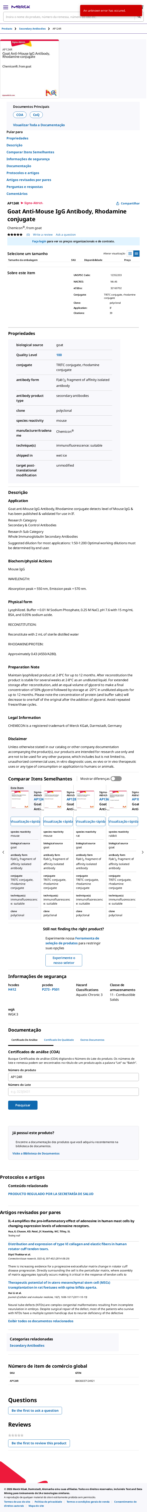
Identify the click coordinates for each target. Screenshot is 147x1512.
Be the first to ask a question (35, 1410)
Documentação (19, 166)
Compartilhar (128, 203)
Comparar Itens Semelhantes (30, 152)
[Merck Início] (20, 6)
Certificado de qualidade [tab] (59, 1040)
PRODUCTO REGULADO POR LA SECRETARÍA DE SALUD (51, 1194)
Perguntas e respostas (25, 186)
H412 (12, 989)
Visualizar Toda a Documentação (39, 125)
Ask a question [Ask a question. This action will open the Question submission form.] (66, 234)
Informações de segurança (28, 159)
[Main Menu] (5, 7)
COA (19, 115)
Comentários (17, 193)
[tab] (10, 28)
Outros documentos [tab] (92, 1040)
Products (7, 28)
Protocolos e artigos (23, 173)
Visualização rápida (25, 821)
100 (59, 355)
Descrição (14, 145)
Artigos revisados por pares (29, 180)
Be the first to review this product (41, 1444)
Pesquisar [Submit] (23, 1105)
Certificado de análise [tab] (24, 1040)
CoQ (36, 115)
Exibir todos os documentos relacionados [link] (40, 1321)
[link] (17, 1501)
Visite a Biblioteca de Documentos (35, 1153)
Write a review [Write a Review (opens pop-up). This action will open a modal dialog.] (43, 234)
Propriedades (17, 138)
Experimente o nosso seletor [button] (64, 960)
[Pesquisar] (139, 16)
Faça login (39, 241)
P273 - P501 (50, 989)
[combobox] (73, 17)
